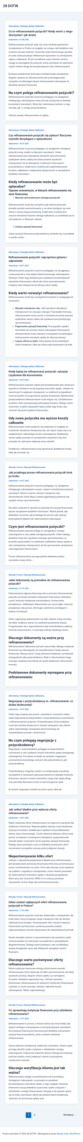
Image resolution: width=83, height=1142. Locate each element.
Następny (69, 1114)
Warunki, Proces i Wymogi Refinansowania (26, 467)
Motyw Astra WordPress (68, 1133)
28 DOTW (10, 6)
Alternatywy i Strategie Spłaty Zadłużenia (26, 26)
